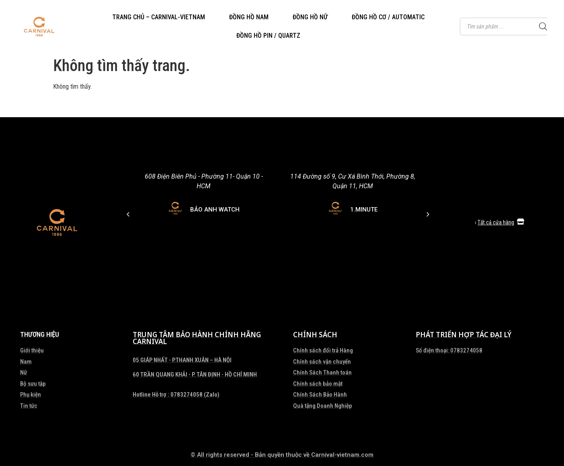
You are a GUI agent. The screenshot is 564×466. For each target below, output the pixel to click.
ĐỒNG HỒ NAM (249, 17)
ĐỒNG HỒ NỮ (310, 17)
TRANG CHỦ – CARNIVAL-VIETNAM (158, 17)
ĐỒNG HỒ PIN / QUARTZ (268, 35)
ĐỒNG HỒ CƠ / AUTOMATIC (388, 17)
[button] (209, 313)
